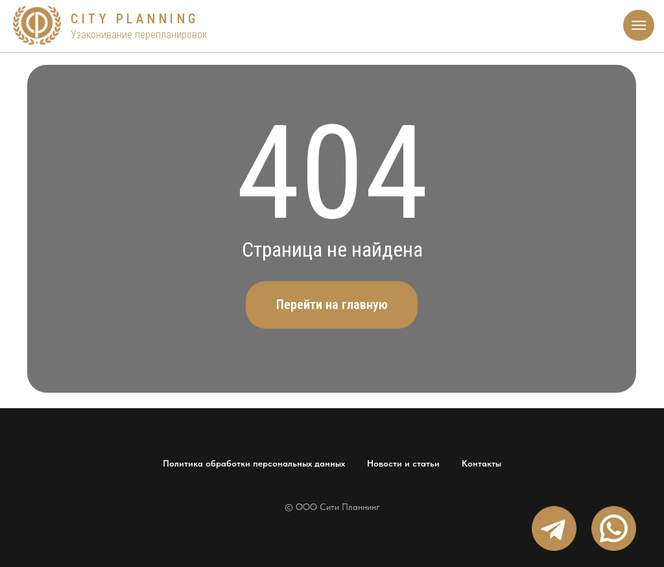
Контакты (481, 463)
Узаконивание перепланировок (139, 35)
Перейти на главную (332, 304)
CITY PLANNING (135, 19)
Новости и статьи (403, 463)
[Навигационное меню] (639, 25)
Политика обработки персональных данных (254, 463)
